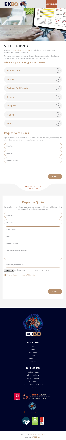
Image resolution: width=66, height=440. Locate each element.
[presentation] (19, 168)
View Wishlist (51, 4)
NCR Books (32, 381)
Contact (33, 362)
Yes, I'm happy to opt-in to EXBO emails (21, 275)
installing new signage (22, 50)
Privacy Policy (41, 434)
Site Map (33, 434)
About (33, 350)
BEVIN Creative (36, 437)
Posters (33, 387)
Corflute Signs (33, 372)
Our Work (33, 353)
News (33, 356)
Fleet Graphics (33, 375)
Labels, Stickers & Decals (33, 384)
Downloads (33, 359)
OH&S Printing (33, 378)
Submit (55, 176)
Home (33, 347)
